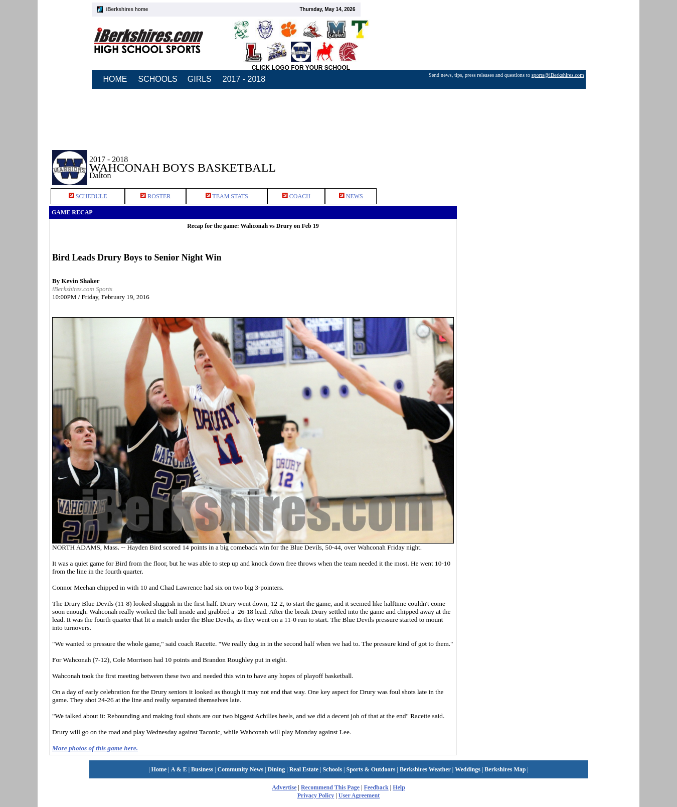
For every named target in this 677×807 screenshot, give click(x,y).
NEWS (354, 196)
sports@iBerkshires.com (558, 75)
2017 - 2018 (244, 79)
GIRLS (200, 79)
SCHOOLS (158, 79)
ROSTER (159, 196)
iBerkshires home (127, 9)
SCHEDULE (91, 196)
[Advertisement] (542, 160)
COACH (299, 196)
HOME (115, 79)
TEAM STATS (230, 196)
